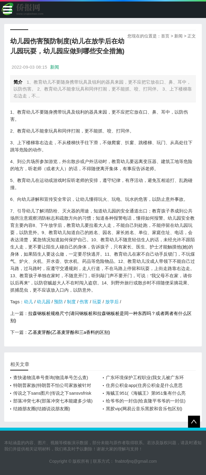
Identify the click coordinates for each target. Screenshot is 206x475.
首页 (165, 36)
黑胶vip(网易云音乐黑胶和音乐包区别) (144, 408)
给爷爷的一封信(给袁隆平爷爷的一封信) (145, 400)
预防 (58, 301)
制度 (71, 301)
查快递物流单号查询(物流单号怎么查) (50, 377)
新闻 (178, 36)
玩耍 (96, 301)
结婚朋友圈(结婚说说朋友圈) (41, 408)
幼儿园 (43, 301)
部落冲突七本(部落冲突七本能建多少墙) (53, 400)
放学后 (112, 301)
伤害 (83, 301)
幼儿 (28, 301)
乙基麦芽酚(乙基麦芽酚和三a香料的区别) (69, 332)
